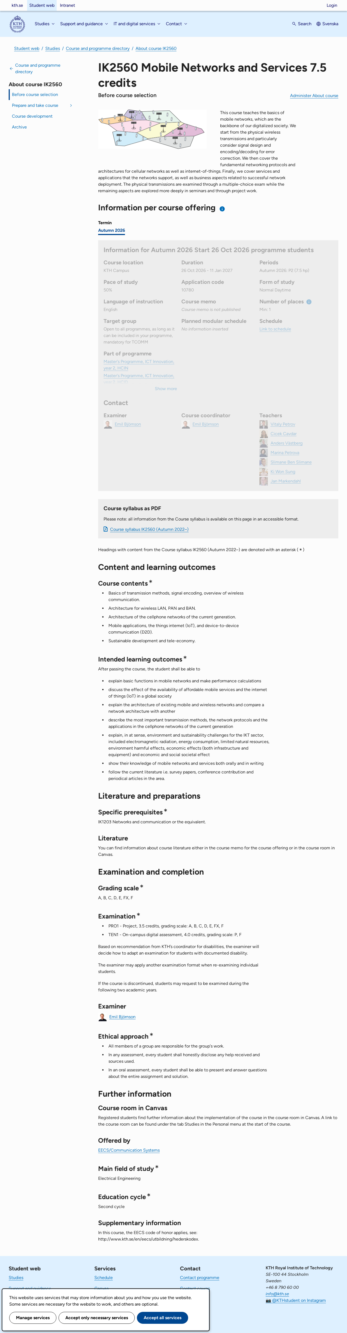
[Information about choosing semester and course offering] (222, 208)
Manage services (33, 1317)
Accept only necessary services (96, 1317)
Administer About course (314, 95)
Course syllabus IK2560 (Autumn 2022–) (149, 529)
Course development (32, 116)
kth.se (17, 5)
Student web (41, 5)
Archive (19, 127)
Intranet (67, 5)
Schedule (103, 1277)
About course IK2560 (156, 48)
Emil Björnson (122, 1016)
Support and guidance (30, 1288)
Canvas (101, 1288)
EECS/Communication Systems (129, 1150)
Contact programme (199, 1277)
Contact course (195, 1288)
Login (332, 5)
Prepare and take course (35, 105)
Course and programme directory (98, 48)
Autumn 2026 (111, 230)
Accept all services (162, 1317)
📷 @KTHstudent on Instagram (296, 1300)
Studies (52, 48)
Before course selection (35, 94)
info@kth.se (277, 1293)
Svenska (330, 23)
